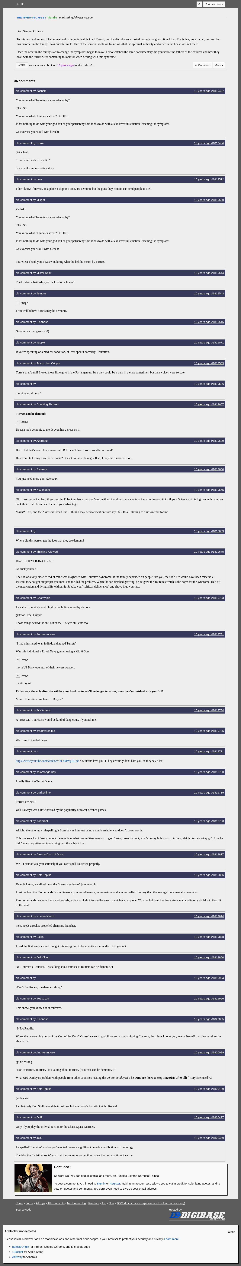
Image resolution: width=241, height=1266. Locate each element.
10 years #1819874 (209, 916)
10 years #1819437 (209, 90)
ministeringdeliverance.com (76, 17)
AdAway (17, 1256)
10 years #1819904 (209, 977)
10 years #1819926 (209, 998)
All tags (40, 1203)
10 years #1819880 (209, 957)
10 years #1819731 (209, 634)
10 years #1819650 (209, 469)
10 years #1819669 (209, 531)
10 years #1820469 (209, 1137)
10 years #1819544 (209, 272)
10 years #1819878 (209, 936)
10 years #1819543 (209, 293)
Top (103, 1203)
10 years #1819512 (209, 179)
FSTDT (20, 3)
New (111, 1203)
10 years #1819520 (209, 199)
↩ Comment (202, 65)
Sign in (101, 1183)
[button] (199, 4)
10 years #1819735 (209, 730)
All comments (55, 1203)
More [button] (218, 65)
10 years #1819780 (209, 772)
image (24, 302)
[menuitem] (214, 4)
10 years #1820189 (209, 1088)
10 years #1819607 (209, 404)
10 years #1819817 (209, 854)
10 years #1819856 (209, 875)
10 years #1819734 (209, 710)
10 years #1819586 (209, 383)
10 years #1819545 (209, 321)
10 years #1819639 (209, 440)
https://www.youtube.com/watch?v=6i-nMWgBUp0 (47, 760)
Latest (29, 1203)
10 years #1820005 (209, 1019)
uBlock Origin (20, 1246)
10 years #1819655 (209, 489)
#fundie (52, 17)
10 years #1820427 (209, 1117)
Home (19, 1203)
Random (93, 1203)
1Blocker (17, 1251)
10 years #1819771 (209, 751)
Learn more (171, 1239)
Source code (23, 1209)
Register (115, 1183)
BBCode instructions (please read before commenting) (151, 1203)
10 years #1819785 (209, 792)
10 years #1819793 (209, 821)
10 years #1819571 (209, 342)
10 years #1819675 (209, 551)
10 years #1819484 (209, 143)
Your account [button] (213, 4)
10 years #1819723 (209, 597)
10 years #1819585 (209, 363)
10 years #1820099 (209, 1052)
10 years (65, 65)
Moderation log (76, 1203)
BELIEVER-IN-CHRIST (31, 17)
